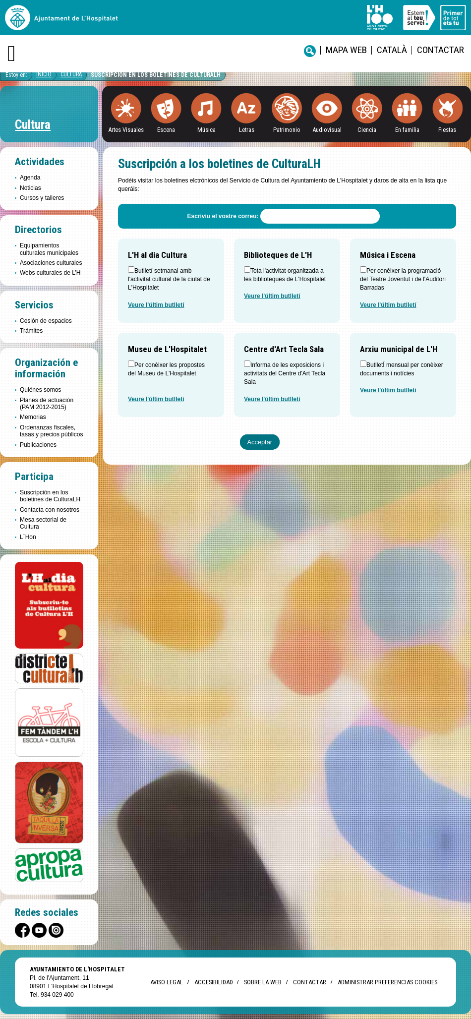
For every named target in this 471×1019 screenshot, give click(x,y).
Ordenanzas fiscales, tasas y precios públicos (51, 431)
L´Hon (28, 537)
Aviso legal (166, 982)
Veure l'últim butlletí (156, 304)
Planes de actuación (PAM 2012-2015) (46, 404)
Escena (166, 129)
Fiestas (447, 129)
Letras (246, 129)
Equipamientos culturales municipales (49, 249)
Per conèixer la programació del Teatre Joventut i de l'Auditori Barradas (403, 279)
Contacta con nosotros (49, 509)
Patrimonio (286, 129)
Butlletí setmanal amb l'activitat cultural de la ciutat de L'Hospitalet (169, 279)
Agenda (30, 177)
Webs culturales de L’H (50, 272)
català (392, 50)
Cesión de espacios (46, 320)
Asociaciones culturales (51, 262)
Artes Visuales (126, 129)
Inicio (44, 74)
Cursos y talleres (42, 197)
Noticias (30, 187)
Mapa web (346, 50)
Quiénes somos (40, 389)
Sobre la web (263, 982)
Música (206, 129)
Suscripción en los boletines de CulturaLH (156, 74)
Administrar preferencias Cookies (387, 982)
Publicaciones (38, 444)
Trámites (31, 330)
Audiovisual (327, 129)
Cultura (71, 74)
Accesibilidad (213, 982)
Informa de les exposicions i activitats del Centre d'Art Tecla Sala (284, 373)
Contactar (440, 50)
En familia (407, 129)
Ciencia (366, 129)
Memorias (33, 417)
